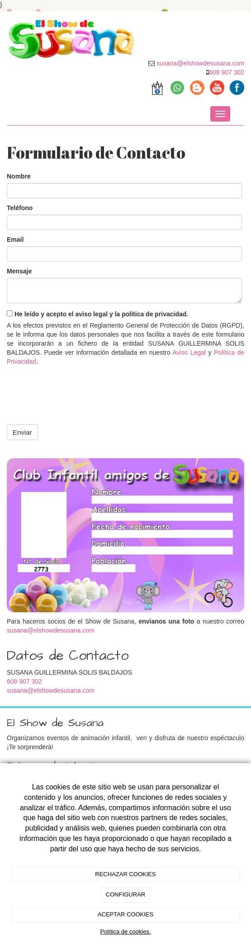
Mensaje (19, 271)
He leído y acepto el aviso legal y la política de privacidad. (97, 314)
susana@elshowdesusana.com (51, 630)
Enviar (22, 432)
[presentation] (75, 388)
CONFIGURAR (125, 894)
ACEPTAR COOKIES (125, 914)
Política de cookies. (125, 931)
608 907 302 (226, 72)
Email (15, 239)
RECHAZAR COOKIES (125, 874)
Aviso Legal (189, 352)
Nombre (19, 176)
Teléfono (20, 207)
